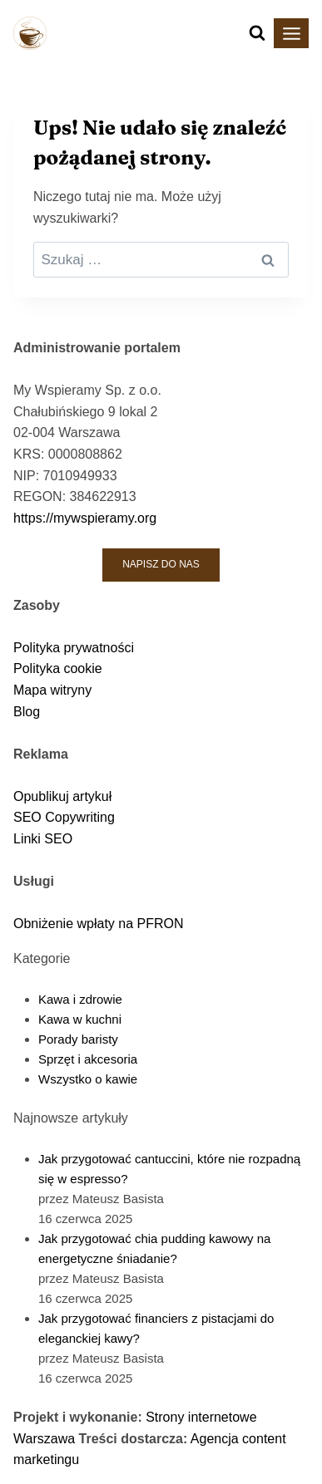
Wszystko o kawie (87, 1079)
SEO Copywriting (64, 817)
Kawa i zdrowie (80, 999)
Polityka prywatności (73, 648)
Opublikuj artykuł (62, 796)
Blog (26, 712)
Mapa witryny (52, 690)
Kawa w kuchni (79, 1019)
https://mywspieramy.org (84, 518)
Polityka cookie (57, 668)
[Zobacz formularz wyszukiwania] (257, 33)
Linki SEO (42, 839)
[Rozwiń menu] (291, 33)
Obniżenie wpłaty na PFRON (98, 923)
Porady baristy (78, 1039)
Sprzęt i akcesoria (87, 1059)
